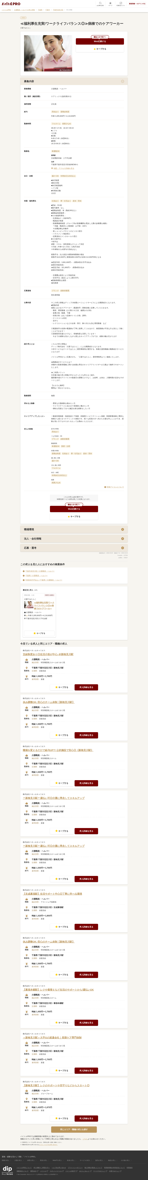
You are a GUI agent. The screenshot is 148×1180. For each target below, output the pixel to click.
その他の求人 (125, 1160)
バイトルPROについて (24, 1168)
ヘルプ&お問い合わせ (59, 1168)
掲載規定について (22, 1171)
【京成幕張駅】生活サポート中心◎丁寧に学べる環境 (52, 894)
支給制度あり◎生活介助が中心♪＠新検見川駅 (48, 654)
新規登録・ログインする (137, 4)
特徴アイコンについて (115, 487)
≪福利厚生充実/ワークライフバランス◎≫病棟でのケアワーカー (44, 606)
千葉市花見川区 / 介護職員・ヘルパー (40, 571)
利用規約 (130, 1168)
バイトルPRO (6, 10)
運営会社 (33, 1171)
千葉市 (47, 10)
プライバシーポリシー (75, 1168)
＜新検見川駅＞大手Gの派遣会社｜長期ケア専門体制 (52, 1037)
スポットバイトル (56, 1171)
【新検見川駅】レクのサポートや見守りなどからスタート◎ (56, 1085)
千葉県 (40, 10)
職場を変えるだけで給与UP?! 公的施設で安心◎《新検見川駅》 (58, 750)
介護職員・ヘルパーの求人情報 (24, 10)
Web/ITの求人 (57, 1160)
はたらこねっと (84, 1171)
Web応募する (100, 41)
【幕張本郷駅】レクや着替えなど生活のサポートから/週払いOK (58, 989)
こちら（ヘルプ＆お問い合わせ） (48, 1144)
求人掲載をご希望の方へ (42, 1168)
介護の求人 (18, 1160)
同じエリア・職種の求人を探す (74, 1130)
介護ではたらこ (114, 1171)
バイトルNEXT (70, 1171)
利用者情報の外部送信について (114, 1168)
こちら (85, 1139)
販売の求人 (99, 1160)
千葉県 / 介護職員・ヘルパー (36, 576)
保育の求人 (31, 1160)
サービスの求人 (85, 1160)
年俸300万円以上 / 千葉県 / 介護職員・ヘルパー (43, 580)
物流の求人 (112, 1160)
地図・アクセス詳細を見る (64, 168)
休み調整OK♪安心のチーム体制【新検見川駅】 (49, 702)
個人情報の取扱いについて (93, 1168)
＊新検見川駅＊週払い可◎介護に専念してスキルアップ (53, 798)
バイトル (43, 1171)
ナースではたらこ (99, 1171)
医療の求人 (5, 1160)
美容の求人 (43, 1160)
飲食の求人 (70, 1160)
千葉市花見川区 (58, 10)
